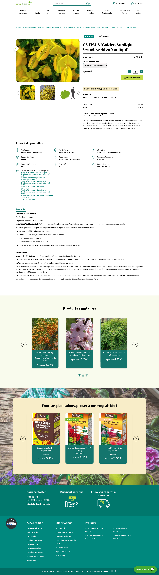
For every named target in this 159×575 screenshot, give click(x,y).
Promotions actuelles (64, 532)
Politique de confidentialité (65, 571)
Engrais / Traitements (107, 11)
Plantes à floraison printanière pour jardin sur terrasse (37, 196)
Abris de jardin (37, 11)
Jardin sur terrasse (61, 11)
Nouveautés (61, 528)
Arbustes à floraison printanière (48, 27)
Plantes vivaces (76, 11)
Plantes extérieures (23, 11)
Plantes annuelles (90, 11)
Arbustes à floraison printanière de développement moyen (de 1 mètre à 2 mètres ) (89, 27)
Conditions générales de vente (66, 542)
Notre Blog (60, 555)
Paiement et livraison (64, 536)
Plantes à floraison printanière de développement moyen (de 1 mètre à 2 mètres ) (35, 183)
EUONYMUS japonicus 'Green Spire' (94, 537)
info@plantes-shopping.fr (38, 504)
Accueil (18, 27)
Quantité (87, 71)
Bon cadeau (138, 11)
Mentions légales (48, 571)
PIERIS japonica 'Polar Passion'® (94, 530)
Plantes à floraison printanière (32, 186)
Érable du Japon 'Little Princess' (122, 537)
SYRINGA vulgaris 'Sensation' (120, 530)
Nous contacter (62, 547)
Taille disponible (91, 61)
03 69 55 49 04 (32, 497)
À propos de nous (63, 551)
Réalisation (101, 571)
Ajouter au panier (133, 77)
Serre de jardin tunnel (125, 11)
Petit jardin (49, 11)
